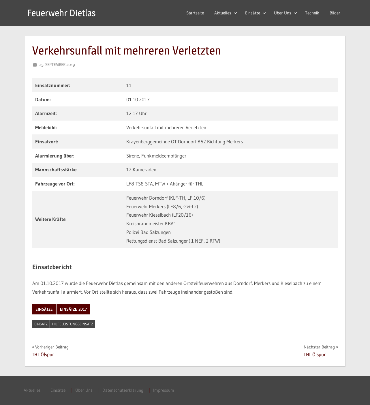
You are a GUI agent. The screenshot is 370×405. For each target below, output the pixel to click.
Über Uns (285, 13)
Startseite (195, 13)
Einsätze (255, 13)
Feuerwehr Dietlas (61, 12)
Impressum (163, 390)
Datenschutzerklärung (122, 390)
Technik (312, 13)
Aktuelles (225, 13)
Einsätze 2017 (73, 309)
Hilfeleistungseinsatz (72, 324)
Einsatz (41, 324)
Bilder (335, 13)
